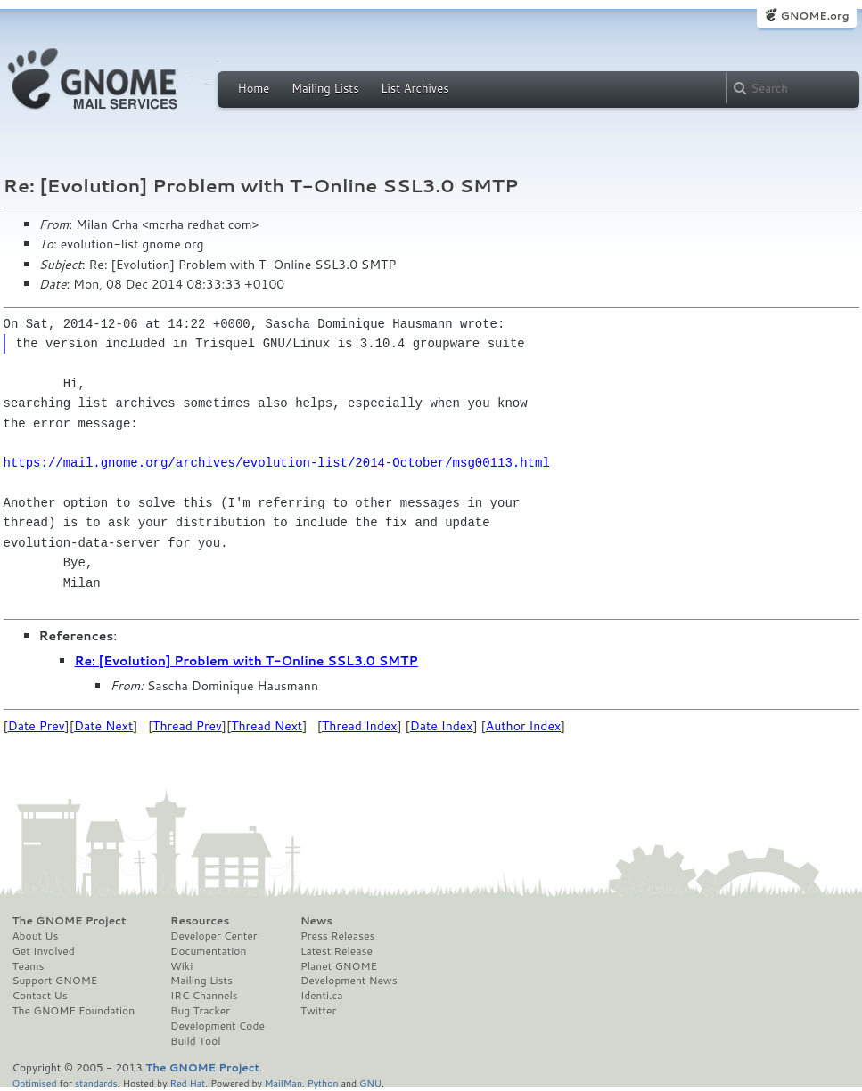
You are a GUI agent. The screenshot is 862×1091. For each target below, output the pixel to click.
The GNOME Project (69, 921)
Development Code (217, 1026)
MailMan (283, 1082)
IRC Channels (204, 996)
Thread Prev (187, 726)
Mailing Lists (325, 88)
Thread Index (360, 726)
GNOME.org (814, 15)
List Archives (414, 88)
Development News (349, 980)
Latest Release (336, 951)
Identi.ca (321, 996)
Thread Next (266, 726)
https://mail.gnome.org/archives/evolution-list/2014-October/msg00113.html (277, 462)
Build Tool (195, 1041)
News (316, 921)
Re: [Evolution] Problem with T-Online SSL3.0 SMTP (246, 661)
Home (254, 88)
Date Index (441, 726)
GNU (370, 1082)
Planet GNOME (338, 966)
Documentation (208, 951)
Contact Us (40, 996)
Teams (28, 966)
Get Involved (43, 951)
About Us (35, 936)
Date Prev (36, 726)
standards (96, 1082)
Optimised (34, 1082)
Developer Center (213, 936)
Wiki (181, 966)
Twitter (318, 1011)
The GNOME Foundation (73, 1011)
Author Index (523, 726)
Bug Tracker (200, 1011)
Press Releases (337, 936)
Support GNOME (55, 980)
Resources (199, 921)
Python (323, 1082)
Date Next (103, 726)
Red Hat (187, 1082)
